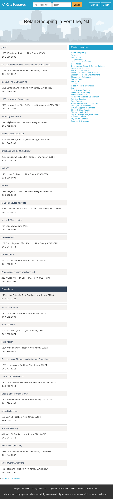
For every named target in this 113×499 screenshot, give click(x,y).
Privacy (90, 488)
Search (77, 5)
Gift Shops (75, 84)
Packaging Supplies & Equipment (85, 97)
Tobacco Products (78, 116)
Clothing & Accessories (81, 62)
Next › (12, 478)
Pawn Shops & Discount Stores (84, 103)
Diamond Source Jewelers (13, 203)
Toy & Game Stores (79, 119)
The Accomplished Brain (12, 376)
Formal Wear (76, 79)
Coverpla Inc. (7, 289)
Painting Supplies (78, 99)
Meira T (5, 168)
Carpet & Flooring (78, 59)
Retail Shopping (78, 53)
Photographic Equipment (81, 105)
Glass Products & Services (82, 86)
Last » (17, 478)
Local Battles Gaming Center (14, 394)
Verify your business (39, 488)
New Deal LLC (8, 237)
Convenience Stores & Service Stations (87, 66)
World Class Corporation (12, 133)
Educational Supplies (80, 68)
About (65, 488)
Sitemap (81, 488)
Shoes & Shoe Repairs (80, 110)
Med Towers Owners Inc (12, 463)
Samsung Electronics (11, 116)
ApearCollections (9, 411)
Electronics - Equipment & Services (86, 73)
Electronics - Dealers (80, 70)
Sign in (106, 5)
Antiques (75, 55)
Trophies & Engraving (80, 121)
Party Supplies (77, 101)
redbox (4, 185)
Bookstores (76, 57)
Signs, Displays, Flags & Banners (85, 114)
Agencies (53, 488)
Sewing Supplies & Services (83, 108)
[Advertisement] (91, 144)
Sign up (94, 5)
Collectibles (76, 64)
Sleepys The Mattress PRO (14, 82)
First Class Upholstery (11, 445)
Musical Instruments (79, 94)
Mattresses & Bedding (80, 92)
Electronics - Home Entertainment (85, 75)
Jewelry (74, 88)
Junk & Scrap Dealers (80, 90)
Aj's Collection (8, 324)
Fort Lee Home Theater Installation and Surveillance (25, 64)
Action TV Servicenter (11, 220)
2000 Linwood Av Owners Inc (15, 99)
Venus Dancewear (10, 307)
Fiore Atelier (7, 342)
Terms (96, 488)
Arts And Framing (9, 428)
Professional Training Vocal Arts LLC (18, 272)
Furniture (75, 81)
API (60, 488)
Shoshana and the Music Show (15, 151)
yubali (4, 47)
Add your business (21, 488)
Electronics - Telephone (81, 77)
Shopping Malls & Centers (82, 112)
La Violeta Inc (7, 255)
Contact (73, 488)
